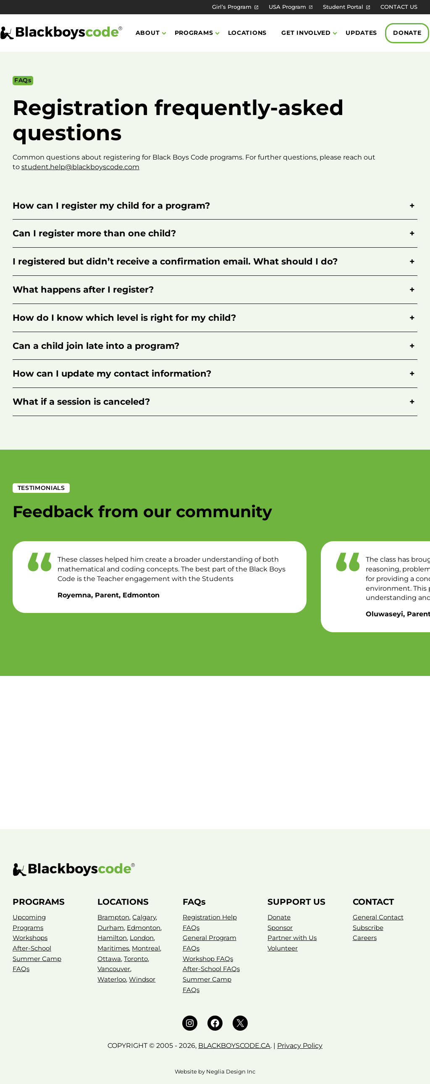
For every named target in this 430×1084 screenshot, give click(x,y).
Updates (361, 33)
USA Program (287, 7)
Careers (365, 938)
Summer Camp (37, 959)
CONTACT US (398, 7)
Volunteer (282, 948)
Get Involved (306, 33)
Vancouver (113, 969)
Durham (110, 928)
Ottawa (109, 959)
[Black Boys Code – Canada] (215, 870)
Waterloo (111, 979)
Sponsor (280, 928)
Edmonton (143, 928)
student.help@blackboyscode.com (80, 166)
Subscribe (368, 928)
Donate (407, 33)
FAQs (21, 969)
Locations (247, 33)
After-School (32, 948)
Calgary (144, 917)
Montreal (146, 948)
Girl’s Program (232, 7)
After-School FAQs (211, 969)
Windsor (142, 979)
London (142, 938)
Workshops (30, 938)
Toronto (136, 959)
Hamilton (112, 938)
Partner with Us (292, 938)
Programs (194, 33)
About (148, 33)
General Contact (378, 917)
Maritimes (113, 948)
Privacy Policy (299, 1045)
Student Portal (343, 7)
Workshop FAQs (208, 959)
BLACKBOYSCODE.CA (234, 1045)
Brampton (113, 917)
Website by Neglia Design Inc (215, 1071)
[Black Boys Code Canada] (61, 33)
